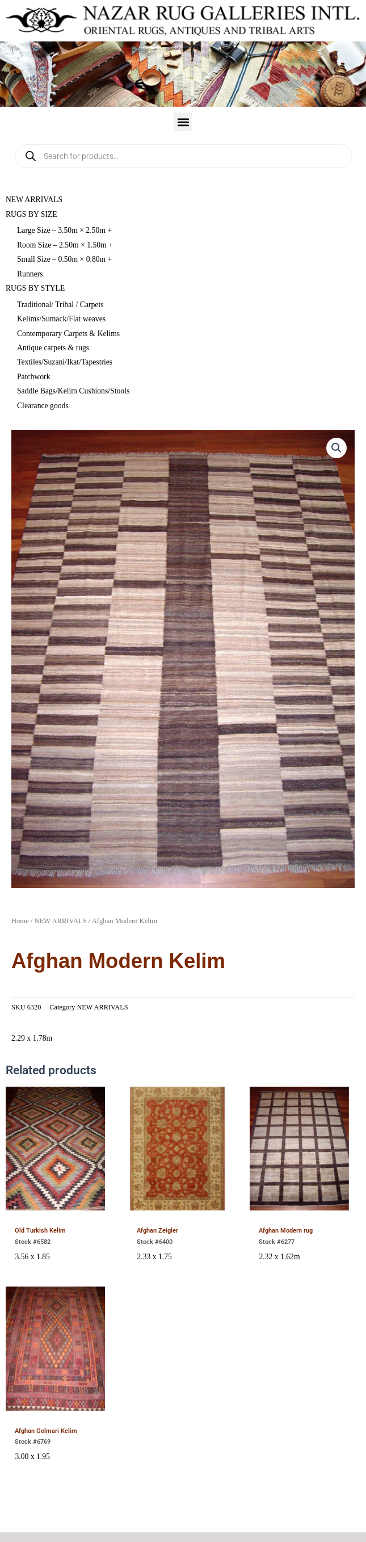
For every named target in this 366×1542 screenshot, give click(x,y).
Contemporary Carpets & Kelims (68, 333)
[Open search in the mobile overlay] (183, 156)
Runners (30, 274)
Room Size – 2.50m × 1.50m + (65, 245)
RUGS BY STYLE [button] (35, 288)
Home (20, 921)
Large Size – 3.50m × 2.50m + (64, 230)
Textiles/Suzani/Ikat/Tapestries (64, 362)
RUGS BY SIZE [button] (31, 214)
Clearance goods (43, 405)
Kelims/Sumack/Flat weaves (61, 319)
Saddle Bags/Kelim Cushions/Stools (73, 391)
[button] (183, 121)
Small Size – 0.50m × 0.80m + (64, 259)
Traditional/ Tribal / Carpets (60, 304)
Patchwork (33, 376)
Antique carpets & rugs (53, 347)
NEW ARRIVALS (34, 199)
